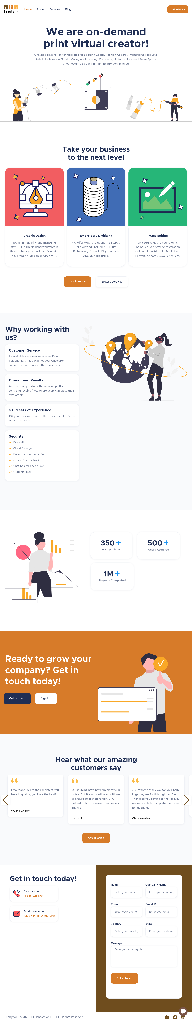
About (41, 9)
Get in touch (178, 9)
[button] (5, 800)
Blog (68, 9)
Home (28, 9)
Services (55, 9)
